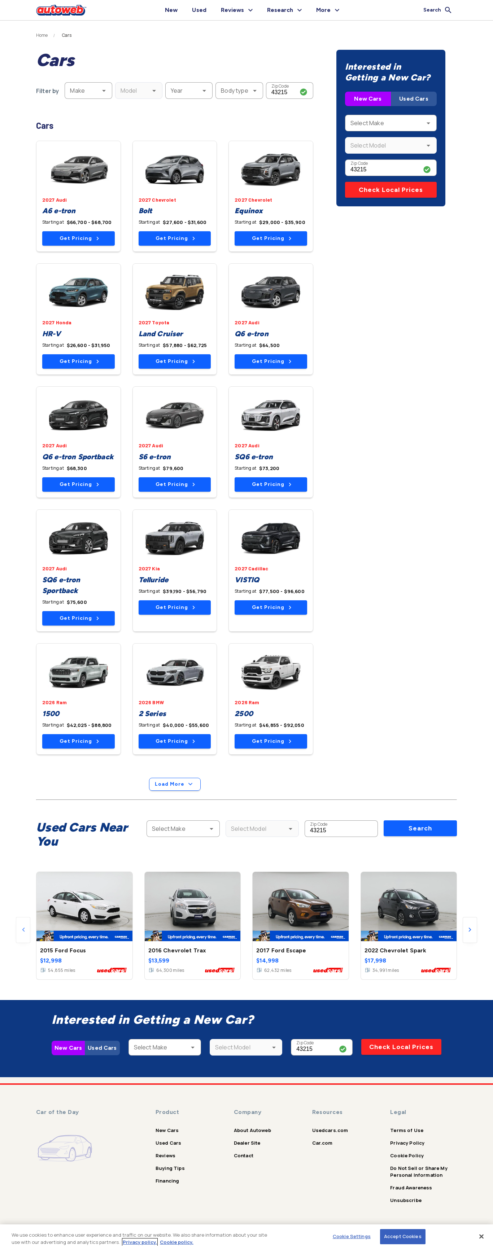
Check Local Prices (391, 190)
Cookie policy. (176, 1242)
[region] (246, 1237)
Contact (243, 1155)
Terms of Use (406, 1130)
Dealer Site (247, 1143)
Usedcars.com (330, 1130)
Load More (175, 784)
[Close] (481, 1236)
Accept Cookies (403, 1236)
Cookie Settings (352, 1236)
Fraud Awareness (411, 1187)
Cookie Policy (407, 1155)
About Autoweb (252, 1130)
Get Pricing (79, 238)
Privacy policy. (140, 1242)
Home (42, 35)
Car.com (322, 1143)
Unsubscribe (406, 1200)
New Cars (367, 98)
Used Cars (413, 98)
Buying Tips (170, 1168)
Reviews (165, 1155)
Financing (167, 1180)
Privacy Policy (407, 1143)
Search (420, 828)
